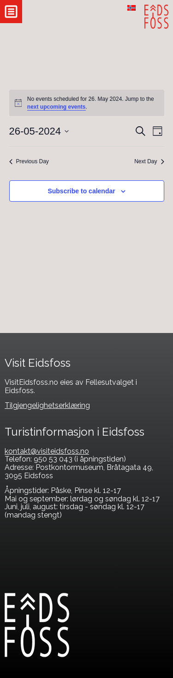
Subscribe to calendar (81, 191)
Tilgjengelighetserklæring (47, 405)
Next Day (149, 161)
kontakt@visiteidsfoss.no (47, 451)
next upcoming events (56, 107)
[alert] (86, 103)
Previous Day (29, 161)
